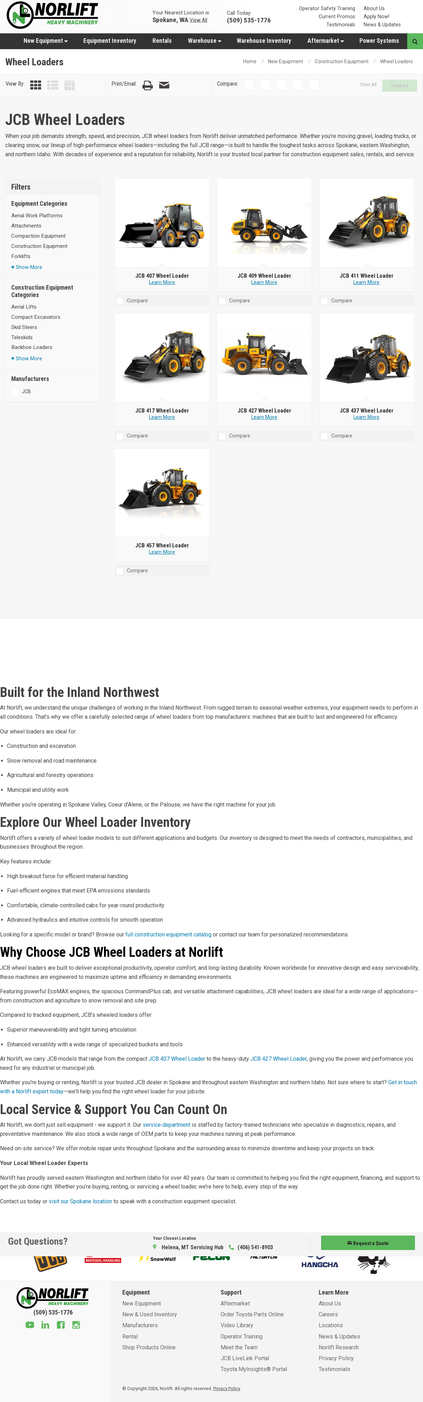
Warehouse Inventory (264, 40)
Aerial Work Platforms (37, 215)
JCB (26, 391)
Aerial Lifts (24, 307)
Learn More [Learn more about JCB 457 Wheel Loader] (162, 552)
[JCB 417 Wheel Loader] (162, 358)
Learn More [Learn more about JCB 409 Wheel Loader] (264, 282)
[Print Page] (147, 85)
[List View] (52, 85)
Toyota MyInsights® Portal (254, 1369)
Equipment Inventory (109, 40)
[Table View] (69, 85)
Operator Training (241, 1336)
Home (249, 61)
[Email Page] (164, 85)
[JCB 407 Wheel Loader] (162, 223)
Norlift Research (339, 1347)
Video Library (237, 1325)
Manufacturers (140, 1325)
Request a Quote (368, 1243)
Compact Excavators (35, 317)
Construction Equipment (342, 61)
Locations (331, 1325)
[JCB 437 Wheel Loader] (367, 358)
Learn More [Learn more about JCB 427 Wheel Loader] (264, 417)
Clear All (368, 84)
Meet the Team (239, 1347)
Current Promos (337, 17)
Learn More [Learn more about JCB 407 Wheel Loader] (162, 282)
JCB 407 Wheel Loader (177, 1058)
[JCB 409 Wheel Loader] (264, 223)
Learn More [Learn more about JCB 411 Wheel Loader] (366, 282)
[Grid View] (35, 85)
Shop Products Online (149, 1347)
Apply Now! (376, 17)
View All (198, 20)
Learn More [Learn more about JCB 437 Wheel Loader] (366, 417)
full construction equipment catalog (168, 934)
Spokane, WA (170, 19)
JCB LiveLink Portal (245, 1358)
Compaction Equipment (38, 236)
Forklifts (21, 256)
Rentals (162, 40)
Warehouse (204, 40)
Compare (399, 85)
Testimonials (340, 25)
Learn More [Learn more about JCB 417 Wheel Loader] (162, 417)
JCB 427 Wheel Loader (278, 1058)
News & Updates (382, 25)
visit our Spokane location (80, 1201)
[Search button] (415, 41)
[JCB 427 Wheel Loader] (264, 358)
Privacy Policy (336, 1358)
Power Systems (379, 40)
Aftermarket (325, 40)
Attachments (26, 226)
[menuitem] (45, 40)
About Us (374, 9)
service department (166, 1124)
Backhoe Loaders (31, 347)
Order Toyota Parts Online (252, 1314)
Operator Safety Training (327, 9)
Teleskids (22, 337)
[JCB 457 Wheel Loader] (162, 493)
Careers (328, 1314)
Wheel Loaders (396, 61)
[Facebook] (61, 1326)
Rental (130, 1336)
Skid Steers (24, 327)
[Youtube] (30, 1326)
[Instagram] (76, 1326)
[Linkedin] (45, 1326)
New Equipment (46, 40)
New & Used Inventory (149, 1314)
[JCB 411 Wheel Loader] (367, 223)
